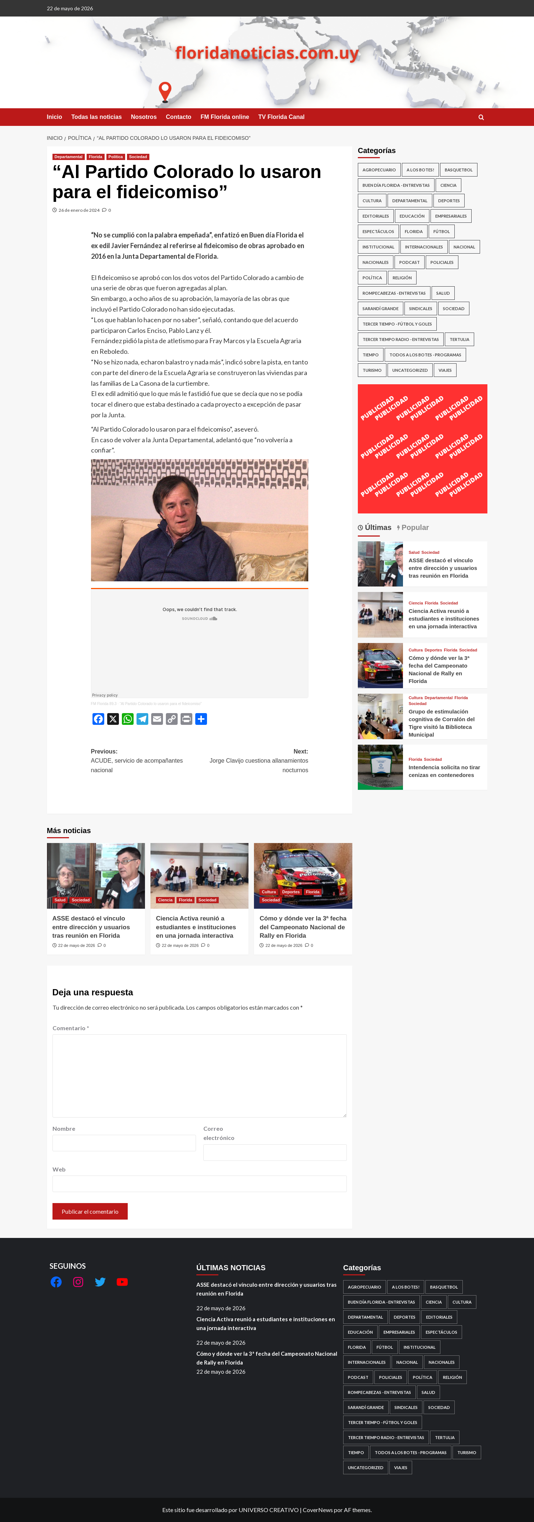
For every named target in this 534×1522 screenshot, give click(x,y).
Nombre (63, 1128)
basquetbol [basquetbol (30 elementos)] (459, 169)
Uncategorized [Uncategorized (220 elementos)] (410, 370)
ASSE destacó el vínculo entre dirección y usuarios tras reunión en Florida (91, 927)
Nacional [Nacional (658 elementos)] (464, 246)
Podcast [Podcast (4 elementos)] (409, 262)
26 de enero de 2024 (79, 210)
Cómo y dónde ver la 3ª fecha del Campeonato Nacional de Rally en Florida (302, 927)
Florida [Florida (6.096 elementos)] (414, 231)
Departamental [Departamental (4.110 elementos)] (410, 200)
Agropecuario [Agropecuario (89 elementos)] (379, 169)
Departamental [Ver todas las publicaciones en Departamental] (69, 157)
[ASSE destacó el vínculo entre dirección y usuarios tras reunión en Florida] (96, 875)
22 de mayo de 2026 (76, 945)
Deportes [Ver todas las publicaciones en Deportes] (291, 892)
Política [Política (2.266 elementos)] (372, 277)
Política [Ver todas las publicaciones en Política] (116, 157)
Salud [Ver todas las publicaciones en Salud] (60, 900)
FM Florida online (224, 117)
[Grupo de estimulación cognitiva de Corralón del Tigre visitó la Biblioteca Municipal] (380, 715)
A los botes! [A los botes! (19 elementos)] (420, 169)
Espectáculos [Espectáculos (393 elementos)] (378, 231)
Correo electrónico (219, 1133)
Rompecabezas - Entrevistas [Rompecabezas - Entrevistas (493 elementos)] (394, 293)
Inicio (54, 117)
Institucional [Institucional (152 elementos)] (379, 246)
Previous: (145, 761)
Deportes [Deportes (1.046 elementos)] (449, 200)
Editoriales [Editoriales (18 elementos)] (376, 216)
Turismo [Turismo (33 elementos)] (372, 370)
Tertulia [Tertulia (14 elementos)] (459, 339)
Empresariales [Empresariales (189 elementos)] (451, 216)
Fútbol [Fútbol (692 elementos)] (441, 231)
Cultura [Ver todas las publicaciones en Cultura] (269, 892)
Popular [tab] (414, 527)
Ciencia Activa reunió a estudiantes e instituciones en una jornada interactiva (196, 927)
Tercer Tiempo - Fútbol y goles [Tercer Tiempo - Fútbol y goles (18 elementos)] (397, 324)
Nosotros (144, 117)
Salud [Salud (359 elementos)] (443, 293)
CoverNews (318, 1509)
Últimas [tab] (377, 527)
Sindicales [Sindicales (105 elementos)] (420, 308)
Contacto (178, 117)
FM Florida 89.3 (104, 704)
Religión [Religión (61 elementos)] (402, 277)
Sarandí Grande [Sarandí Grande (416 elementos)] (381, 308)
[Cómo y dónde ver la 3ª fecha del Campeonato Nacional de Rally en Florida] (303, 875)
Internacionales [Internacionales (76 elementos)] (424, 246)
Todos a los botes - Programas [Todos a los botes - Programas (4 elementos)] (425, 354)
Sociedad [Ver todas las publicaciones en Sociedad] (138, 157)
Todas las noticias (96, 117)
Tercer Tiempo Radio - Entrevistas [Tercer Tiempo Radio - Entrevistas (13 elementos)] (401, 339)
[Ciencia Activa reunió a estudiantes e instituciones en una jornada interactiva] (199, 875)
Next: (254, 761)
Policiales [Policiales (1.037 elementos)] (442, 262)
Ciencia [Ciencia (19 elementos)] (448, 185)
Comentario (70, 1027)
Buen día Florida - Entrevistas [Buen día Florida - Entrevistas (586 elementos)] (396, 185)
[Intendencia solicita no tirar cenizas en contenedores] (380, 766)
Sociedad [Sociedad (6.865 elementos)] (454, 308)
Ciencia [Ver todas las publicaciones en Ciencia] (165, 900)
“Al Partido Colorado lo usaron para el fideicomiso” (160, 704)
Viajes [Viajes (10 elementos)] (445, 370)
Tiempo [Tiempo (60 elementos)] (371, 354)
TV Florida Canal (281, 117)
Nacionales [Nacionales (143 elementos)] (376, 262)
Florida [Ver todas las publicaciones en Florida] (95, 157)
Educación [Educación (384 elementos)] (412, 216)
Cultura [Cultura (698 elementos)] (372, 200)
